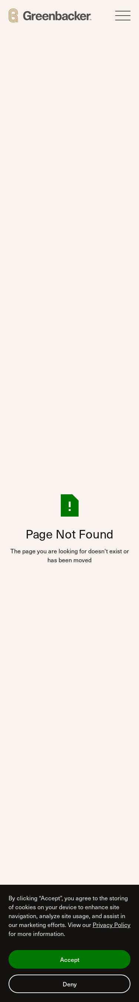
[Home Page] (50, 16)
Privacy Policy (111, 925)
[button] (122, 16)
